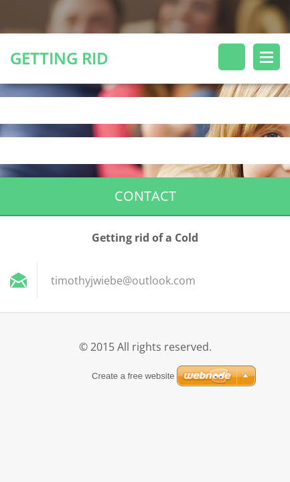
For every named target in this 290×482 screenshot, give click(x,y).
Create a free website (133, 376)
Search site (231, 57)
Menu (266, 57)
